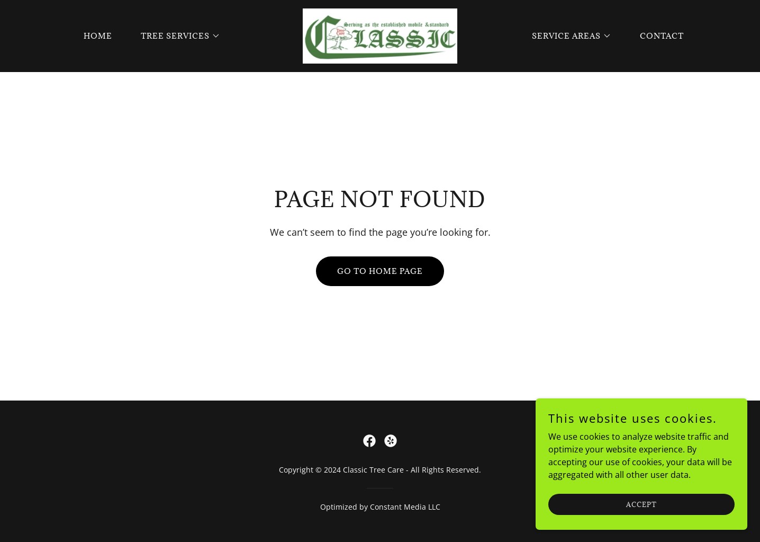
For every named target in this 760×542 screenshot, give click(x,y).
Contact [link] (662, 36)
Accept (641, 504)
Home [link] (98, 36)
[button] (176, 36)
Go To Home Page (380, 271)
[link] (380, 35)
